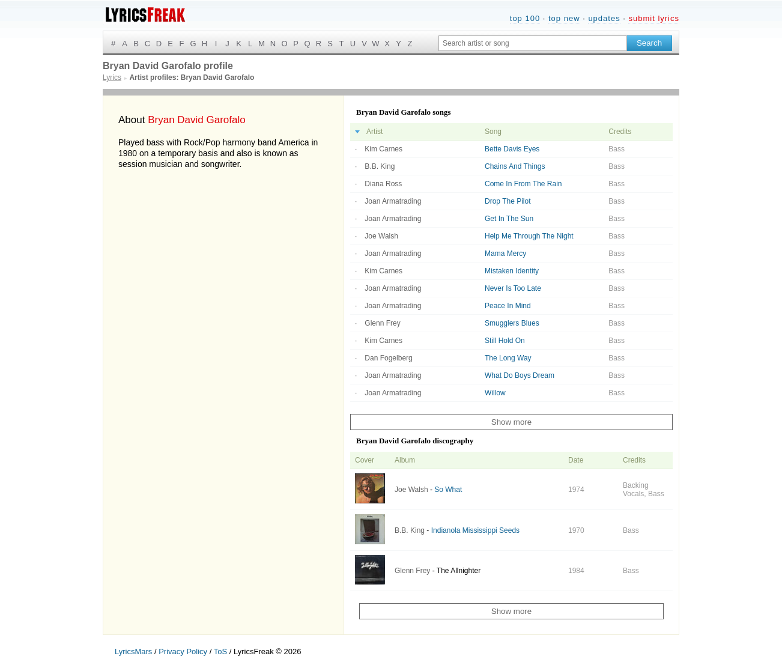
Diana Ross (383, 184)
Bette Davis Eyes (512, 149)
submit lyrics (653, 18)
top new (564, 18)
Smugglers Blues (512, 323)
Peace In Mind (508, 306)
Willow (495, 393)
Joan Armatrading (393, 201)
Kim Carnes (383, 149)
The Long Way (508, 358)
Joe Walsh (381, 236)
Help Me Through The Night (529, 236)
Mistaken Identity (512, 271)
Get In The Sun (509, 218)
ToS (220, 651)
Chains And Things (515, 166)
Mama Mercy (505, 253)
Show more (511, 422)
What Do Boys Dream (519, 375)
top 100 (525, 18)
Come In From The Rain (523, 184)
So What (448, 489)
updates (604, 18)
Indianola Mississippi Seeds (475, 530)
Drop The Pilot (507, 201)
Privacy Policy (183, 651)
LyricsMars (133, 651)
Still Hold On (505, 340)
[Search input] (532, 43)
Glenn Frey (382, 323)
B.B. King (380, 166)
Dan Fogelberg (388, 358)
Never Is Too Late (513, 288)
